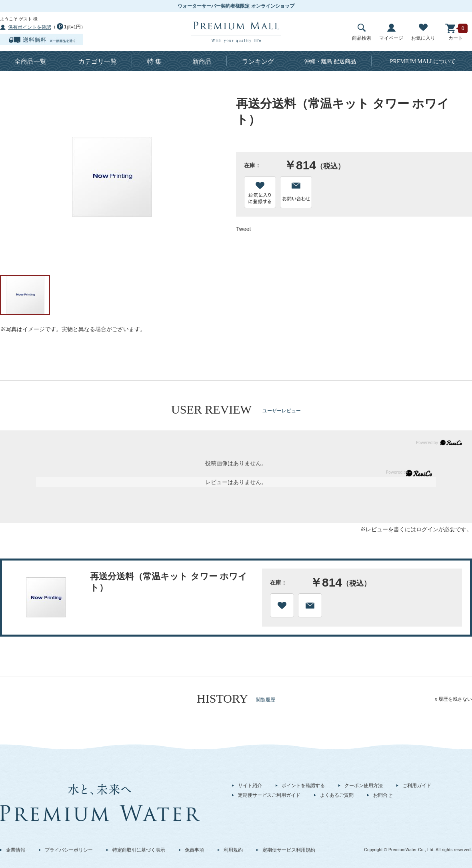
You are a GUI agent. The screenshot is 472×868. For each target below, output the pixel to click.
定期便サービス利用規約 (288, 850)
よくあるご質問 (337, 795)
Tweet (243, 229)
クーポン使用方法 (363, 785)
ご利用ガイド (416, 785)
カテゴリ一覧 (97, 61)
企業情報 (15, 850)
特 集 (154, 61)
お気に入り (423, 32)
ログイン (427, 529)
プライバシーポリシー (69, 850)
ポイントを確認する (303, 785)
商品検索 (361, 32)
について (423, 61)
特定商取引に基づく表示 (138, 850)
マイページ (391, 32)
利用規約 (233, 850)
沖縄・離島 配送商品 (330, 61)
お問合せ (382, 795)
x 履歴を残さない (453, 699)
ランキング (258, 61)
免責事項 (194, 850)
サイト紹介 (250, 785)
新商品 (202, 61)
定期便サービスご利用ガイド (269, 795)
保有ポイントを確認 (29, 27)
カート (455, 32)
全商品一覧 (30, 61)
